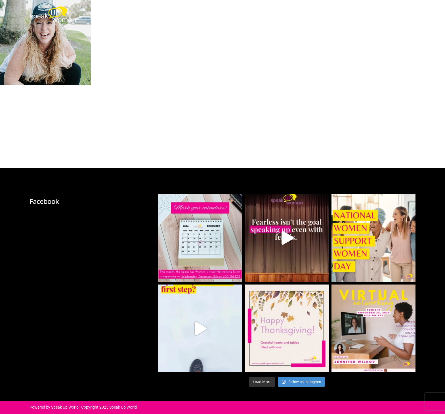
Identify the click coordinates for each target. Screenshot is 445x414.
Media (286, 13)
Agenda (225, 13)
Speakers (257, 13)
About (197, 13)
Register (385, 13)
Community (318, 13)
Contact (353, 13)
